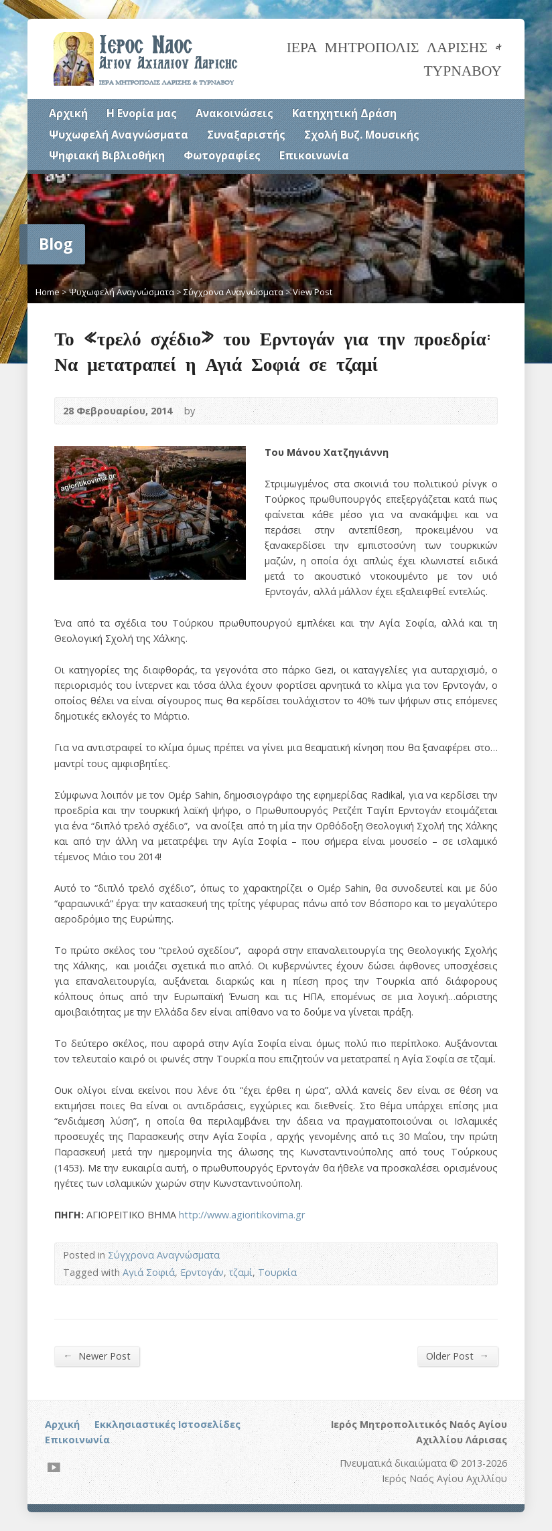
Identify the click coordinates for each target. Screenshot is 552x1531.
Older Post (457, 1355)
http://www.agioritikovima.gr (242, 1214)
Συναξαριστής (246, 134)
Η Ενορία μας (142, 113)
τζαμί (241, 1272)
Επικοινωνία (314, 155)
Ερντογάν (202, 1272)
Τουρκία (277, 1272)
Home (48, 292)
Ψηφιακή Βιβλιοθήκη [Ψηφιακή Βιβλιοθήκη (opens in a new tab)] (107, 155)
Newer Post (96, 1355)
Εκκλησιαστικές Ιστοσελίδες (167, 1424)
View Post (312, 292)
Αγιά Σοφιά (149, 1272)
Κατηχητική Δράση (344, 113)
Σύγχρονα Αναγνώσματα (233, 292)
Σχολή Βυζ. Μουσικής (361, 134)
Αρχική (68, 113)
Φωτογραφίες (222, 155)
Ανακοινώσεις (234, 113)
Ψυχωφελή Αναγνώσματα (118, 134)
